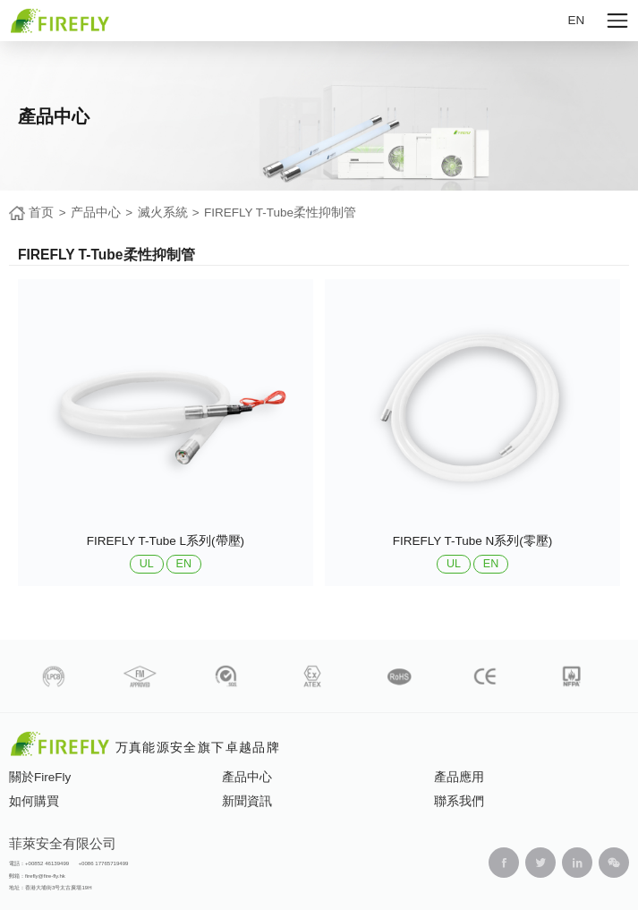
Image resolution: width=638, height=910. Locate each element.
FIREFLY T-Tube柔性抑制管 (280, 212)
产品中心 (96, 212)
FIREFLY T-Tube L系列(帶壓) (165, 541)
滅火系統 (163, 212)
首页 (41, 212)
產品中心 (247, 777)
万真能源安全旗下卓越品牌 (197, 747)
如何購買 (34, 801)
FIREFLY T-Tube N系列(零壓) (473, 541)
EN (576, 20)
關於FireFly (40, 777)
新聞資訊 (247, 801)
